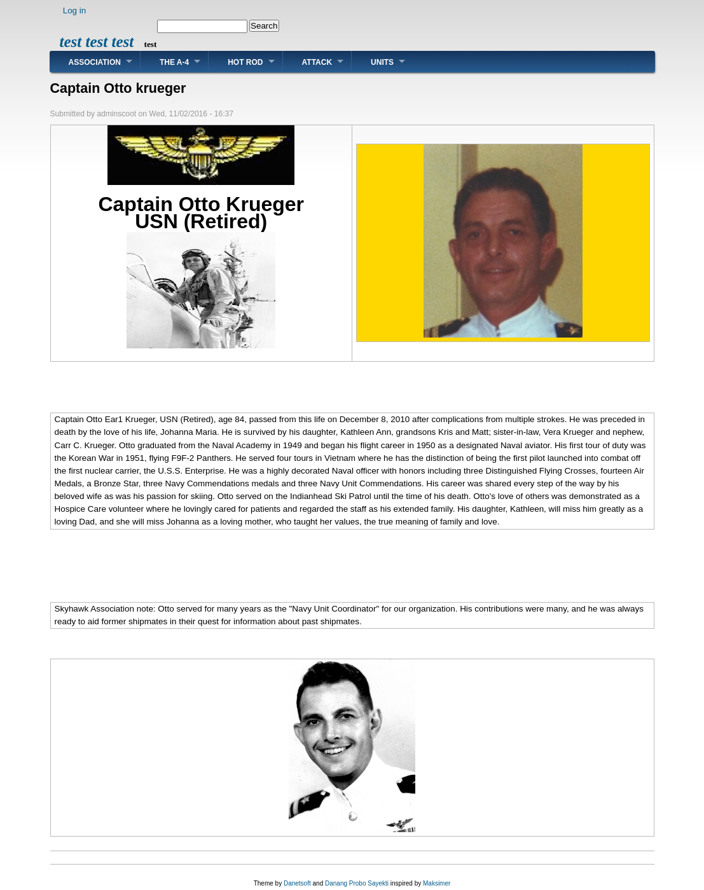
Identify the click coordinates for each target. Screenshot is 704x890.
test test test (97, 41)
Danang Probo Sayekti (357, 883)
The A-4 (174, 62)
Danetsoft (297, 883)
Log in (74, 10)
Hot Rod (245, 62)
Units (382, 62)
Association (95, 62)
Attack (317, 62)
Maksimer (436, 883)
